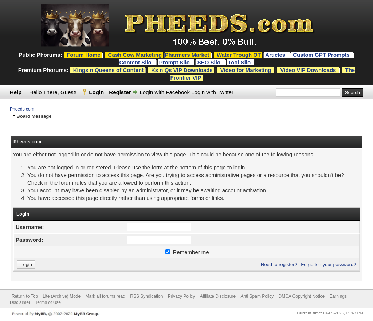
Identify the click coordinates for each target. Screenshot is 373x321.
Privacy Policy (181, 296)
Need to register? (279, 264)
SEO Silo (209, 62)
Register (120, 92)
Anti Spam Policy (257, 296)
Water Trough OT (239, 55)
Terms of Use (48, 302)
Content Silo (136, 62)
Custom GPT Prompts (321, 55)
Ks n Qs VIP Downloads (182, 70)
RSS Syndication (146, 296)
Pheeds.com (22, 109)
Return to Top (25, 296)
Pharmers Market (187, 55)
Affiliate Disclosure (218, 296)
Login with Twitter (212, 92)
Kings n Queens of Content (108, 70)
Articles (276, 55)
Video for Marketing (245, 70)
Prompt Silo (175, 62)
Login (96, 92)
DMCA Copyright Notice (302, 296)
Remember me (187, 252)
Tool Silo (240, 62)
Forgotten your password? (328, 264)
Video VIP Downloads (308, 70)
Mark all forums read (105, 296)
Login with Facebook (165, 92)
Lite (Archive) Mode (62, 296)
